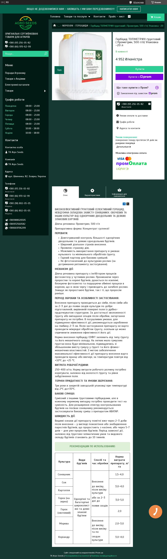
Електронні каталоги (17, 84)
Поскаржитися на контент (77, 556)
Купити (139, 69)
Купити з (139, 77)
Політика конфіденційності (104, 556)
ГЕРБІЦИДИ (81, 25)
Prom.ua (99, 552)
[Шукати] (46, 54)
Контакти (99, 16)
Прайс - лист (117, 16)
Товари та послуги (75, 16)
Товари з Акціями (15, 78)
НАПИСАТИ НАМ (129, 9)
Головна (55, 16)
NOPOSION (67, 25)
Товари (9, 90)
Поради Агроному (15, 72)
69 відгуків (138, 2)
